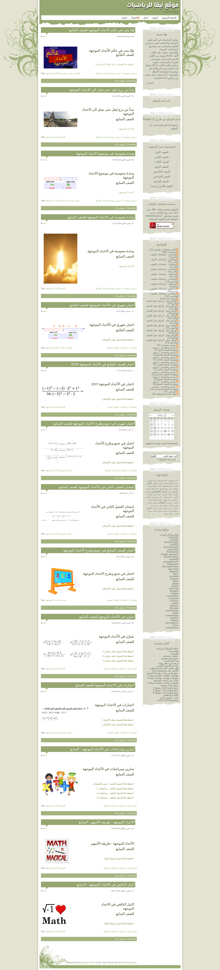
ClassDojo (173, 537)
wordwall (173, 559)
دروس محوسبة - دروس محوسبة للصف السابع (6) (165, 383)
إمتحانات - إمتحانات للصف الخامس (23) (164, 280)
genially (174, 539)
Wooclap (174, 608)
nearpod (174, 578)
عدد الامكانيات (171, 660)
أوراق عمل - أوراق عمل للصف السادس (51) (162, 341)
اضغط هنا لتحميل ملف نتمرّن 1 (118, 651)
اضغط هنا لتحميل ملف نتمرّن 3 (118, 660)
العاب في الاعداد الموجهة (165, 680)
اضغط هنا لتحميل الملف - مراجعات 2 (115, 793)
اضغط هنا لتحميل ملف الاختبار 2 (117, 724)
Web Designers (129, 962)
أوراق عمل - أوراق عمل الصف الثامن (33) (162, 302)
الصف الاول (161, 152)
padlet (175, 603)
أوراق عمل (132, 668)
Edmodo (174, 605)
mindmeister (172, 610)
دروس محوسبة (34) (166, 345)
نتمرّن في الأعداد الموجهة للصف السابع (106, 617)
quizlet (175, 586)
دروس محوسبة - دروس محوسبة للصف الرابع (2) (165, 378)
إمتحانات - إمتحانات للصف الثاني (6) (164, 275)
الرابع (175, 491)
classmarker (172, 595)
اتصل (145, 17)
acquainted (172, 549)
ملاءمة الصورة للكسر (167, 665)
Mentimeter (172, 551)
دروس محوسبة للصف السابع (108, 73)
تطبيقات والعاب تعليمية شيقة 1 (162, 675)
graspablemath (170, 561)
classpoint (173, 598)
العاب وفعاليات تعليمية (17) (162, 249)
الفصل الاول (157, 495)
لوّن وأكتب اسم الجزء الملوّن (164, 668)
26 (168, 434)
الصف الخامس (161, 171)
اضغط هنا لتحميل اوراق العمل (118, 858)
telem (175, 581)
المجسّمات (174, 500)
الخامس (166, 486)
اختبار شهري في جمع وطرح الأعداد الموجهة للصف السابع (94, 423)
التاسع (171, 483)
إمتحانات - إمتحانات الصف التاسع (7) (164, 255)
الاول (176, 483)
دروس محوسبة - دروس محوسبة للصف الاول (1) (165, 348)
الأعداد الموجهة (52, 73)
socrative (173, 576)
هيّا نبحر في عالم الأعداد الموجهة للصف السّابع (101, 30)
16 (155, 428)
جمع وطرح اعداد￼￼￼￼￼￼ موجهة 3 (165, 692)
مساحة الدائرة (157, 511)
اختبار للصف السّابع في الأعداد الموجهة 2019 (102, 364)
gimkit (175, 583)
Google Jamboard (169, 554)
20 (165, 431)
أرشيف (155, 17)
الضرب (147, 492)
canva (175, 625)
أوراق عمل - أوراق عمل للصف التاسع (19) (162, 312)
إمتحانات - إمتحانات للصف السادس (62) (164, 295)
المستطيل (166, 500)
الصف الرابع (162, 166)
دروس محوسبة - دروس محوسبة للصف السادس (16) (164, 387)
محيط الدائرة (174, 511)
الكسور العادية (167, 497)
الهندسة (169, 503)
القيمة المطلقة (170, 695)
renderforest (172, 615)
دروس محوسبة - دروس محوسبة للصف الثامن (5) (165, 363)
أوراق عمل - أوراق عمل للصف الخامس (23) (162, 326)
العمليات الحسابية (167, 495)
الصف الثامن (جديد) (162, 186)
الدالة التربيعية (152, 486)
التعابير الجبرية (163, 483)
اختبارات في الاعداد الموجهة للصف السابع (104, 685)
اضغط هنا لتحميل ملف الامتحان (117, 339)
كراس (155, 508)
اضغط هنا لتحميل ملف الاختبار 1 (117, 719)
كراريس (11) (170, 391)
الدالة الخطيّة (155, 489)
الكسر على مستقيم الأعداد (165, 670)
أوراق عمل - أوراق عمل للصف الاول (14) (162, 307)
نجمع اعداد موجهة (169, 685)
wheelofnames (171, 556)
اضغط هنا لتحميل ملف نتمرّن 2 (118, 656)
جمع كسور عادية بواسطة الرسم (162, 673)
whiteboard (172, 564)
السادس (156, 491)
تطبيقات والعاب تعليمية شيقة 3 (162, 682)
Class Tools (173, 569)
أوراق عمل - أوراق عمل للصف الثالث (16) (162, 317)
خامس (156, 506)
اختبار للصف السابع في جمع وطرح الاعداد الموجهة (98, 550)
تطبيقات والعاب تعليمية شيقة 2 (162, 677)
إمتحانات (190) (169, 252)
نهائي (166, 514)
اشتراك (135, 17)
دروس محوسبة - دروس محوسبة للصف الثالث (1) (165, 358)
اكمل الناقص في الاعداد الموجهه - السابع (105, 884)
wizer (175, 573)
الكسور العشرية (157, 497)
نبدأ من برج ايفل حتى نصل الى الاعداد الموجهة (101, 90)
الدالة (160, 486)
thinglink (174, 591)
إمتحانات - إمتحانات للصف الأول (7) (164, 265)
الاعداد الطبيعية (173, 481)
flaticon (174, 620)
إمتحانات (133, 347)
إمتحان (155, 503)
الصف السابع (161, 181)
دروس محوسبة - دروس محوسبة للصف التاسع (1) (165, 353)
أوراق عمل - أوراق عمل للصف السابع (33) (162, 336)
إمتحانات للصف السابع (117, 347)
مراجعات (166, 511)
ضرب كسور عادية (169, 697)
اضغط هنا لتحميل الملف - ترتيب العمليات (113, 783)
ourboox (174, 600)
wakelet (174, 593)
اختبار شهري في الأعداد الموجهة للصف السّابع (102, 305)
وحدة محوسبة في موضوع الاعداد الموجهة (105, 153)
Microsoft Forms (170, 566)
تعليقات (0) (120, 80)
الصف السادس (161, 176)
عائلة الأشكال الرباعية (167, 648)
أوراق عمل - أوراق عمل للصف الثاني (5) (162, 321)
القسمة (149, 495)
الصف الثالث (162, 161)
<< (172, 415)
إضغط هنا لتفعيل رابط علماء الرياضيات (114, 64)
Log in (124, 17)
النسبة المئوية (158, 500)
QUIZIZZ (174, 544)
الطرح (176, 495)
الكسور (175, 497)
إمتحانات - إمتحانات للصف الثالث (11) (164, 270)
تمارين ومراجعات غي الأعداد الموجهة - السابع (102, 749)
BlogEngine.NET (86, 962)
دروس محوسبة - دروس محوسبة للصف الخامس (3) (164, 373)
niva (45, 36)
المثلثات (148, 497)
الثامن (149, 483)
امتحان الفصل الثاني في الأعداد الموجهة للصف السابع (96, 487)
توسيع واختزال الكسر (167, 699)
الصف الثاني (162, 157)
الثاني (176, 486)
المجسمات (172, 651)
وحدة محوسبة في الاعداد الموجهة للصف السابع (101, 217)
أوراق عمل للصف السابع (116, 470)
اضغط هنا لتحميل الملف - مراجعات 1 (115, 788)
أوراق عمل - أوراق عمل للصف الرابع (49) (162, 331)
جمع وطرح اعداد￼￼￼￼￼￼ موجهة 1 (165, 687)
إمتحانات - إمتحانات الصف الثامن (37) (164, 260)
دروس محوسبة (66, 73)
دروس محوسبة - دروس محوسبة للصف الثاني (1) (165, 368)
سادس (160, 508)
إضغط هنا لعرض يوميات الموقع (161, 443)
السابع (77, 73)
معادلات (171, 514)
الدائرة (148, 489)
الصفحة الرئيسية (169, 17)
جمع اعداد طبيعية (169, 658)
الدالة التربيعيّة (173, 489)
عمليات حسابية (170, 655)
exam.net (173, 588)
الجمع (171, 486)
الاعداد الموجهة (126, 128)
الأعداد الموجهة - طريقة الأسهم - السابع (106, 822)
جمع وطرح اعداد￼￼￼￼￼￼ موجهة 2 (165, 690)
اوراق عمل (164, 505)
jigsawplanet (172, 622)
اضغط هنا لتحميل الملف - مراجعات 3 (115, 797)
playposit (173, 571)
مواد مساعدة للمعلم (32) (164, 393)
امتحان (63, 347)
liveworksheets (170, 547)
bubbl (175, 613)
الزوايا (170, 492)
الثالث (155, 483)
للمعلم (149, 508)
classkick (174, 617)
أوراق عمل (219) (168, 298)
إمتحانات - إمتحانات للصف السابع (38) (164, 290)
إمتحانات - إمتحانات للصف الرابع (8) (164, 285)
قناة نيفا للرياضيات (169, 534)
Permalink (131, 80)
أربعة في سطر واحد (168, 663)
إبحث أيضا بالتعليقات (167, 459)
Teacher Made (171, 542)
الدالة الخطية (164, 489)
